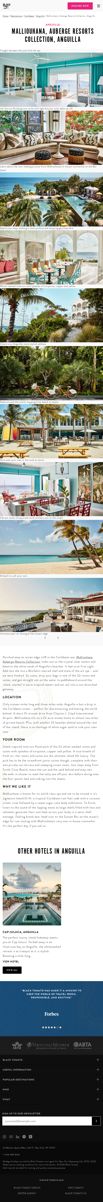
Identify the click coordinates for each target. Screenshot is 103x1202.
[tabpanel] (30, 913)
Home (5, 16)
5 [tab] (55, 1027)
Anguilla (40, 16)
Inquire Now (80, 6)
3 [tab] (49, 1027)
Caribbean (29, 16)
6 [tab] (57, 1027)
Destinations (16, 16)
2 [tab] (46, 1027)
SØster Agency (27, 1193)
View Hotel (11, 962)
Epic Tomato (76, 1187)
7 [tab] (60, 1027)
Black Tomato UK (75, 1193)
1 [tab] (43, 1027)
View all (12, 970)
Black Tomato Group (27, 1187)
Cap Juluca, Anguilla (21, 932)
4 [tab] (52, 1027)
